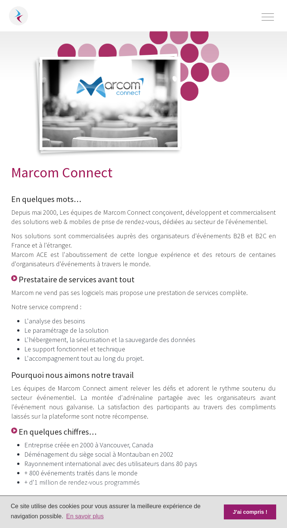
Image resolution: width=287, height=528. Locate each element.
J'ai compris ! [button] (250, 512)
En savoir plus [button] (85, 516)
